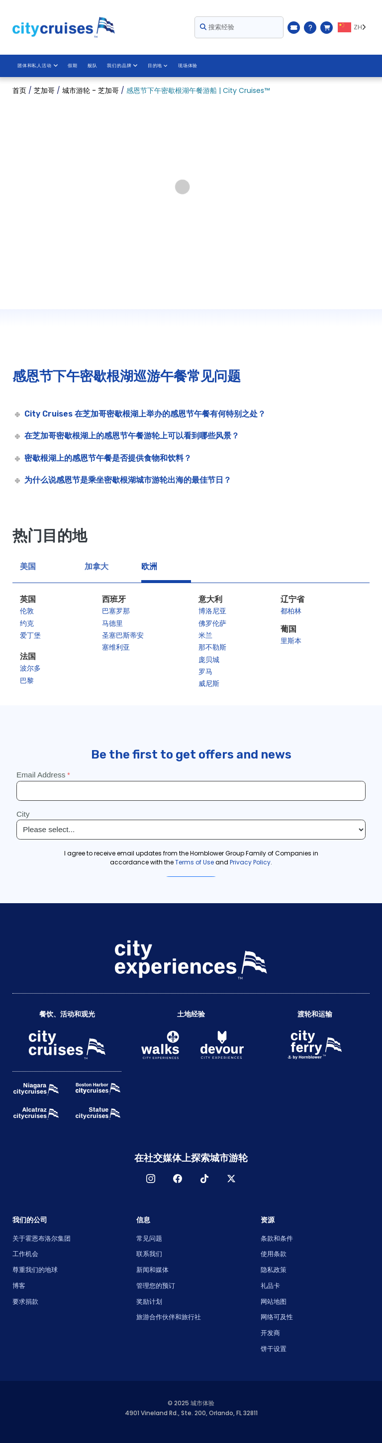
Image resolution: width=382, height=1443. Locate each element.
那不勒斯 (212, 647)
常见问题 (149, 1238)
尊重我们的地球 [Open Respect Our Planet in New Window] (35, 1269)
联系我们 (149, 1254)
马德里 (112, 623)
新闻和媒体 (152, 1269)
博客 (18, 1285)
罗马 (205, 672)
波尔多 (30, 668)
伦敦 (27, 611)
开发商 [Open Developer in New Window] (270, 1333)
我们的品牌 (122, 65)
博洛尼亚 (212, 611)
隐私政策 (273, 1269)
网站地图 (273, 1301)
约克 (27, 623)
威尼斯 (208, 683)
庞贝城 (208, 660)
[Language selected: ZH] (354, 27)
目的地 (157, 65)
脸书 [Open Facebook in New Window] (177, 1178)
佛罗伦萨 (212, 623)
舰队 (92, 65)
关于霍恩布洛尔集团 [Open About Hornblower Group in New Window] (41, 1238)
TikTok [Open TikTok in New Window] (204, 1178)
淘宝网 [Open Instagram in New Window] (150, 1178)
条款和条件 (277, 1238)
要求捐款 (25, 1301)
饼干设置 (273, 1349)
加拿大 (96, 566)
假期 (72, 65)
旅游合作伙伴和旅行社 (168, 1317)
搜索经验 (217, 27)
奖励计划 (149, 1301)
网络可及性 (277, 1317)
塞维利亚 (116, 647)
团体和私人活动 (37, 65)
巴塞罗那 (116, 611)
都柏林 (291, 611)
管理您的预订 (155, 1285)
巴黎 (27, 680)
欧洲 (149, 566)
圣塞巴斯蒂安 (123, 635)
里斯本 (291, 641)
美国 (28, 566)
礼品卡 (270, 1285)
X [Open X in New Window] (231, 1178)
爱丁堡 (30, 635)
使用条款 (273, 1254)
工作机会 (25, 1254)
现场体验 (187, 65)
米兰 (205, 635)
